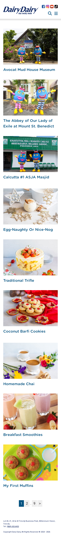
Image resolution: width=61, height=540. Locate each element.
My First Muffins (18, 486)
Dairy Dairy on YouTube (52, 6)
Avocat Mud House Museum (29, 70)
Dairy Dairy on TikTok (56, 6)
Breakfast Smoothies (23, 435)
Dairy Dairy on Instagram (47, 6)
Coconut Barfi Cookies (24, 331)
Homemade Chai (18, 384)
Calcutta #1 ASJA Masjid (26, 177)
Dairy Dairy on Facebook (43, 6)
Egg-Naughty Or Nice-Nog (28, 230)
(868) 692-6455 (13, 526)
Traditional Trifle (18, 281)
